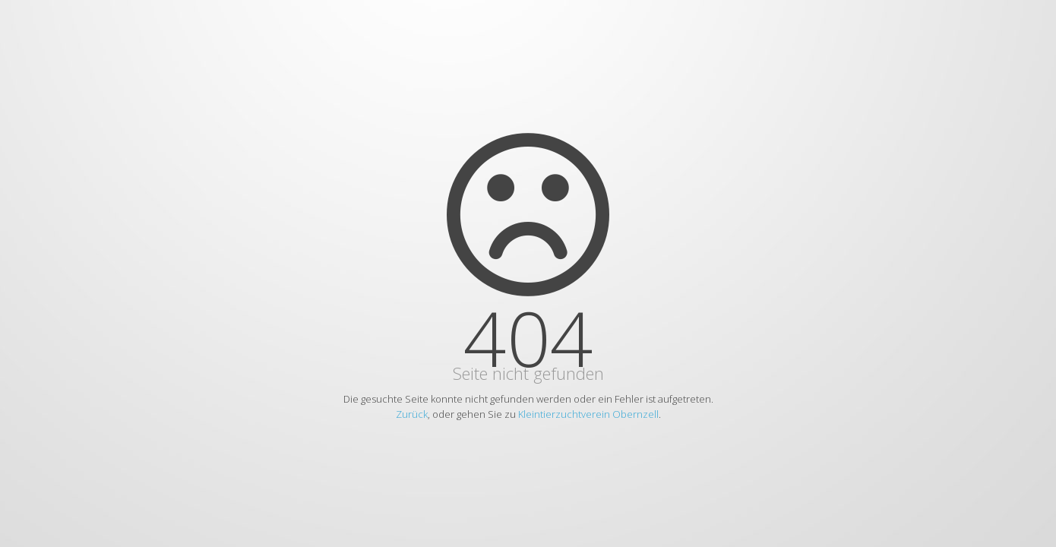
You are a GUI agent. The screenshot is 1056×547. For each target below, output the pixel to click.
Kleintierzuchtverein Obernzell (588, 414)
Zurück (412, 414)
